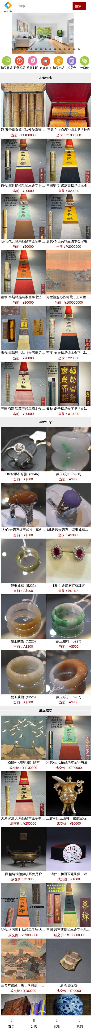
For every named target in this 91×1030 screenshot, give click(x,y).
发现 (57, 1022)
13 (69, 49)
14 (74, 49)
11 (60, 49)
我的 (79, 1022)
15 (79, 49)
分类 (34, 1022)
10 (55, 49)
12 (64, 49)
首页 (11, 1022)
